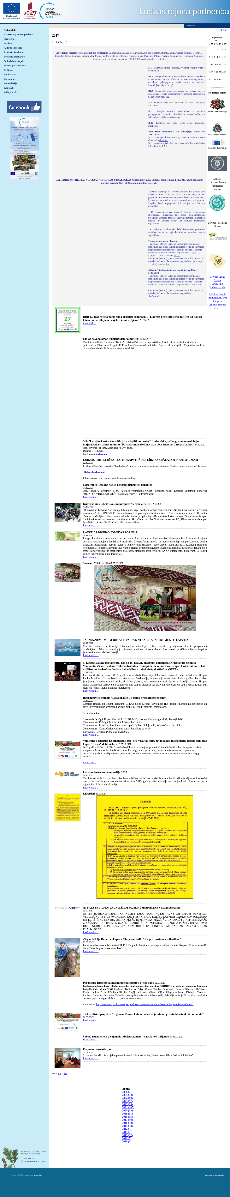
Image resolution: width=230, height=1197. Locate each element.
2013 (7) (126, 1132)
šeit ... (177, 255)
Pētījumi (8, 70)
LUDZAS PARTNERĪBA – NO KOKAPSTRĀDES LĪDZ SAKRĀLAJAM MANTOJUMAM (140, 459)
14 (215, 64)
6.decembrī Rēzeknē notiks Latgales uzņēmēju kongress (117, 484)
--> (65, 41)
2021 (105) (128, 1107)
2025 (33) (127, 1095)
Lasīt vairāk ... (90, 497)
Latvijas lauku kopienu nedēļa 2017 (105, 772)
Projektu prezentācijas (97, 1049)
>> (225, 39)
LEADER (89, 793)
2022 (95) (127, 1104)
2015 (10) (127, 1126)
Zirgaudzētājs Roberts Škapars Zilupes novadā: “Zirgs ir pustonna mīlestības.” (132, 939)
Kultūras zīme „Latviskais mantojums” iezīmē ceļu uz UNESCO (122, 503)
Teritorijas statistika (15, 65)
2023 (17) (127, 1101)
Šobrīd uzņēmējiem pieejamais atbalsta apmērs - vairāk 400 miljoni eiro (127, 1036)
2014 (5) (126, 1129)
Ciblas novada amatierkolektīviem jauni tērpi (111, 338)
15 (217, 64)
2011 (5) (126, 1138)
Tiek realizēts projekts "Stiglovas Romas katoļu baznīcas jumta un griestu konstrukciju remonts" (143, 1014)
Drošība (8, 43)
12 (209, 64)
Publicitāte (9, 74)
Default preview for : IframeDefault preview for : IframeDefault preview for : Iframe (99, 117)
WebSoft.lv (219, 1175)
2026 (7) (126, 1092)
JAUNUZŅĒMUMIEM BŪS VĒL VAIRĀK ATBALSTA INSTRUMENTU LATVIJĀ (135, 640)
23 (220, 72)
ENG (218, 30)
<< (209, 39)
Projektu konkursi (14, 52)
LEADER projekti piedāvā (18, 34)
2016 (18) (127, 1122)
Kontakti (9, 87)
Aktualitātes (10, 29)
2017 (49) (127, 1119)
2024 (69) (127, 1098)
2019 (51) (127, 1113)
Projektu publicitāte (14, 56)
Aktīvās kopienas (13, 47)
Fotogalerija (10, 83)
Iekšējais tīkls (11, 92)
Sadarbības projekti (14, 61)
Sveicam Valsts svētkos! (97, 563)
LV (225, 30)
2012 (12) (127, 1135)
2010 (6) (126, 1141)
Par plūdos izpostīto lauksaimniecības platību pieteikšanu (118, 982)
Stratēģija (9, 38)
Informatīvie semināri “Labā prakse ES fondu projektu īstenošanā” (125, 697)
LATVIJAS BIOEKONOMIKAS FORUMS (110, 532)
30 (220, 79)
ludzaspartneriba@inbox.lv (34, 1161)
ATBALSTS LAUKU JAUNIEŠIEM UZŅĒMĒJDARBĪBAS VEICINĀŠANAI (131, 907)
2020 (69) (127, 1110)
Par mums (9, 78)
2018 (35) (127, 1116)
